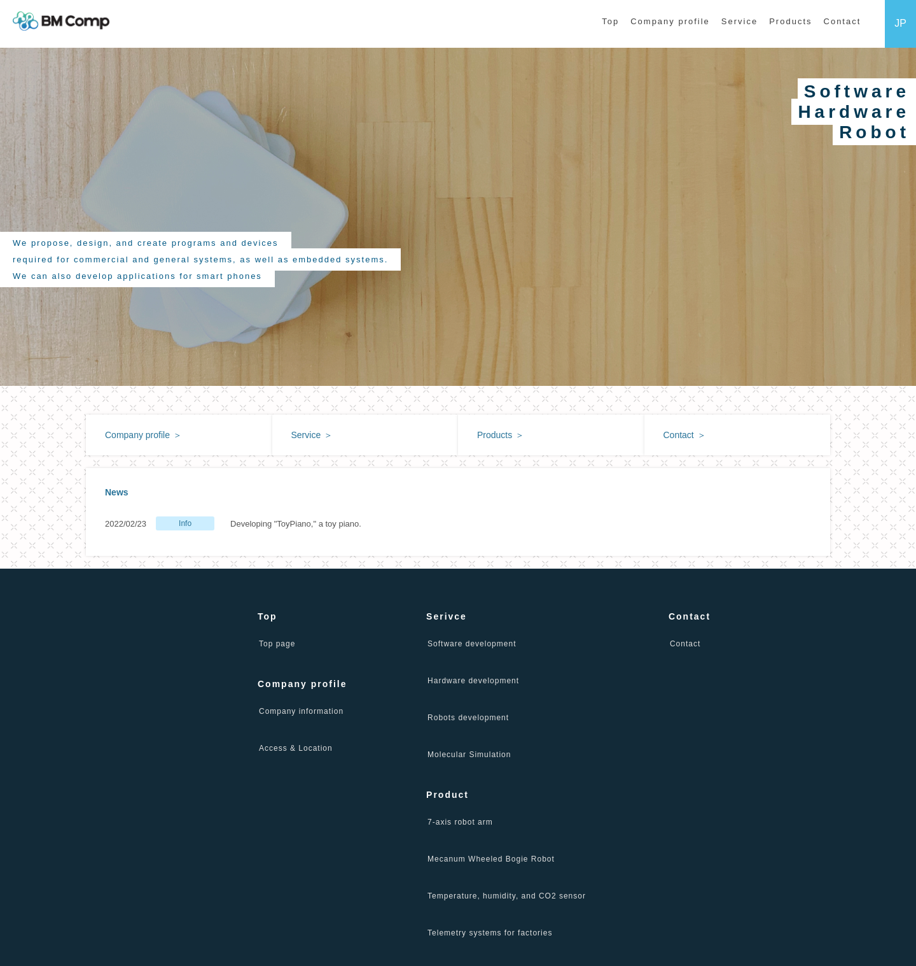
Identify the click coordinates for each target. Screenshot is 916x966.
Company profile (670, 21)
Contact (842, 21)
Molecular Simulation (469, 754)
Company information (301, 711)
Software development (471, 643)
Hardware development (473, 680)
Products (790, 21)
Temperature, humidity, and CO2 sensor (506, 895)
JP (900, 23)
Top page (277, 643)
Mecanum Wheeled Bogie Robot (491, 859)
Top (610, 21)
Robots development (468, 717)
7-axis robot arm (460, 822)
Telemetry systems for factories (489, 932)
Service (739, 21)
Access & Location (296, 748)
